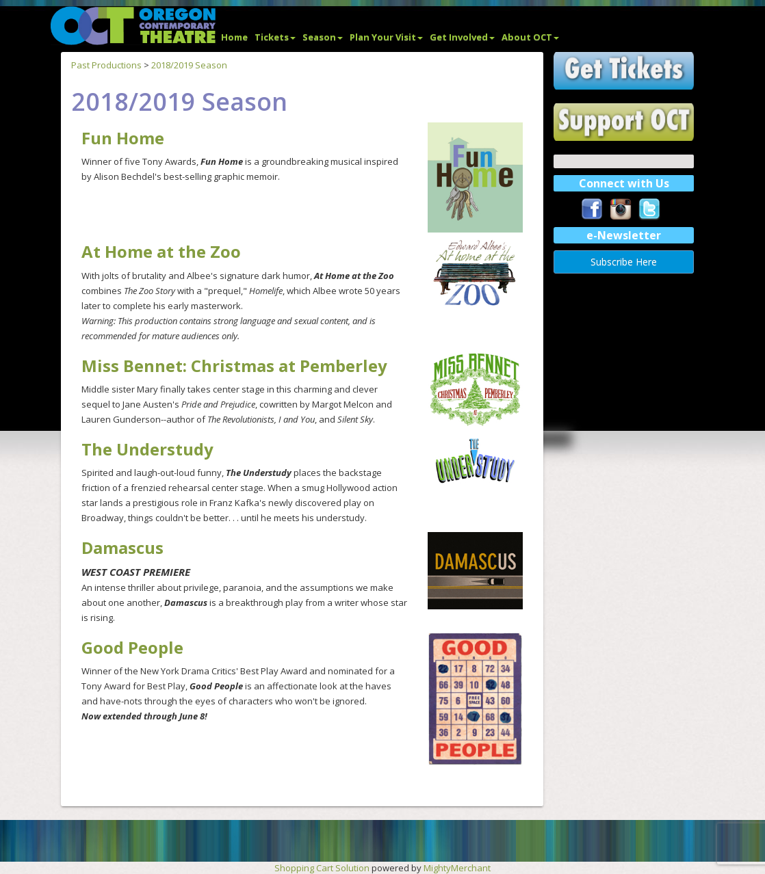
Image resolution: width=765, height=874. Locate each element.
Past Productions (106, 65)
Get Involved (462, 37)
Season (322, 37)
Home (234, 37)
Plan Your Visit (386, 37)
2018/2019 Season (189, 65)
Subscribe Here (624, 261)
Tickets (275, 37)
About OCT (530, 37)
